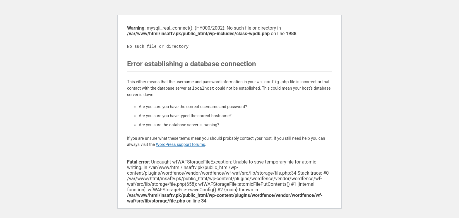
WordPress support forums (180, 144)
